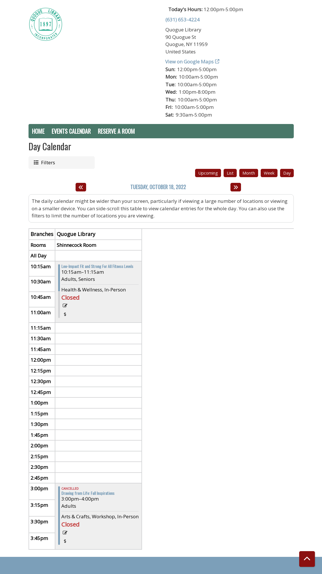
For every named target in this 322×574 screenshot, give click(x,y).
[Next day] (235, 187)
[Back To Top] (307, 559)
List (230, 173)
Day (287, 173)
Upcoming (208, 173)
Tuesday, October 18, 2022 (158, 187)
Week (269, 173)
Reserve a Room (116, 131)
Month (248, 173)
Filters (47, 162)
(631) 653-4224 (182, 19)
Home (38, 131)
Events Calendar (71, 131)
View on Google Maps (189, 61)
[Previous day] (81, 187)
